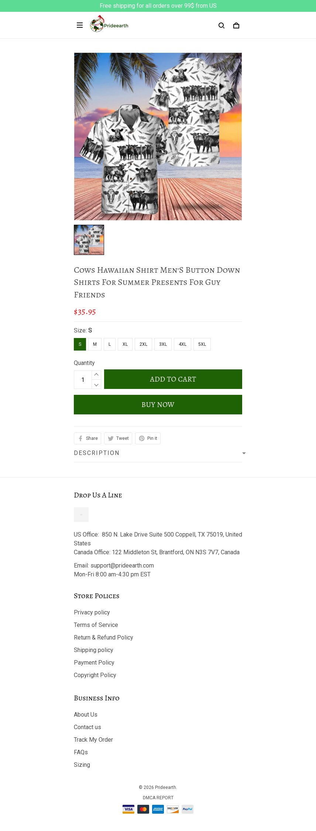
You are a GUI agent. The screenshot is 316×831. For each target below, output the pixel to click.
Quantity (84, 362)
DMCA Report (158, 797)
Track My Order (93, 739)
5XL (202, 344)
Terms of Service (96, 624)
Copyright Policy (95, 675)
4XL (182, 344)
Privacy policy (92, 612)
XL (125, 344)
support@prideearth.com (122, 565)
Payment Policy (94, 662)
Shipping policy (93, 650)
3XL (163, 344)
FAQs (81, 752)
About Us (85, 714)
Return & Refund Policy (103, 637)
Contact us (87, 727)
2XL (143, 344)
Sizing (82, 764)
